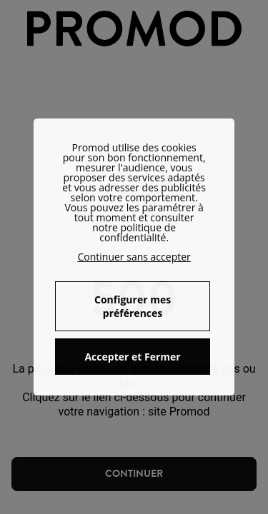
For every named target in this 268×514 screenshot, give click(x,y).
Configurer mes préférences (132, 306)
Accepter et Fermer (132, 356)
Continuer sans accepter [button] (133, 256)
